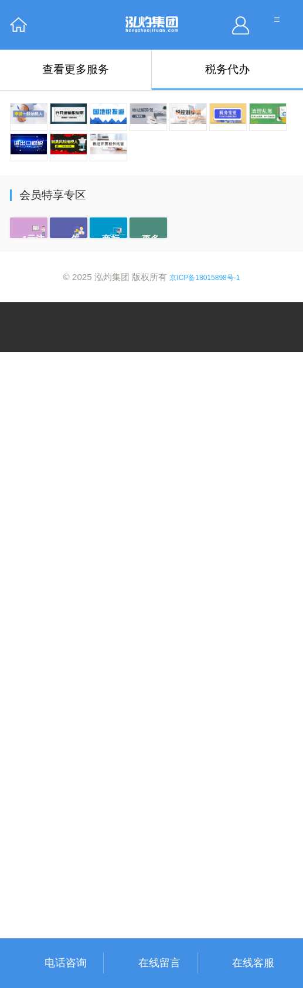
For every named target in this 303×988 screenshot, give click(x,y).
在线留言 (159, 963)
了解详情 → (48, 753)
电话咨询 (66, 963)
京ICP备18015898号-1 (204, 914)
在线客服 (253, 963)
